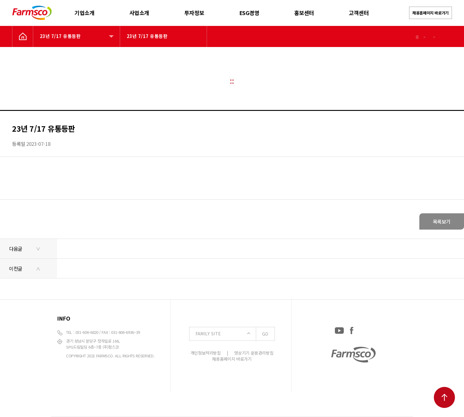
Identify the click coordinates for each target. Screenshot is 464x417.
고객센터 (359, 13)
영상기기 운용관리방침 (253, 353)
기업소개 (84, 13)
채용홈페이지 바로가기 (430, 13)
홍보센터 (304, 13)
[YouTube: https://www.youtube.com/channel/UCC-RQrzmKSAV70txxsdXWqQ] (339, 329)
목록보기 (441, 221)
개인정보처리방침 (205, 353)
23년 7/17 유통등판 (60, 36)
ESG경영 (249, 13)
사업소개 (139, 13)
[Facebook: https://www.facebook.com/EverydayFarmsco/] (351, 329)
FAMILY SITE (235, 333)
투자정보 (194, 13)
